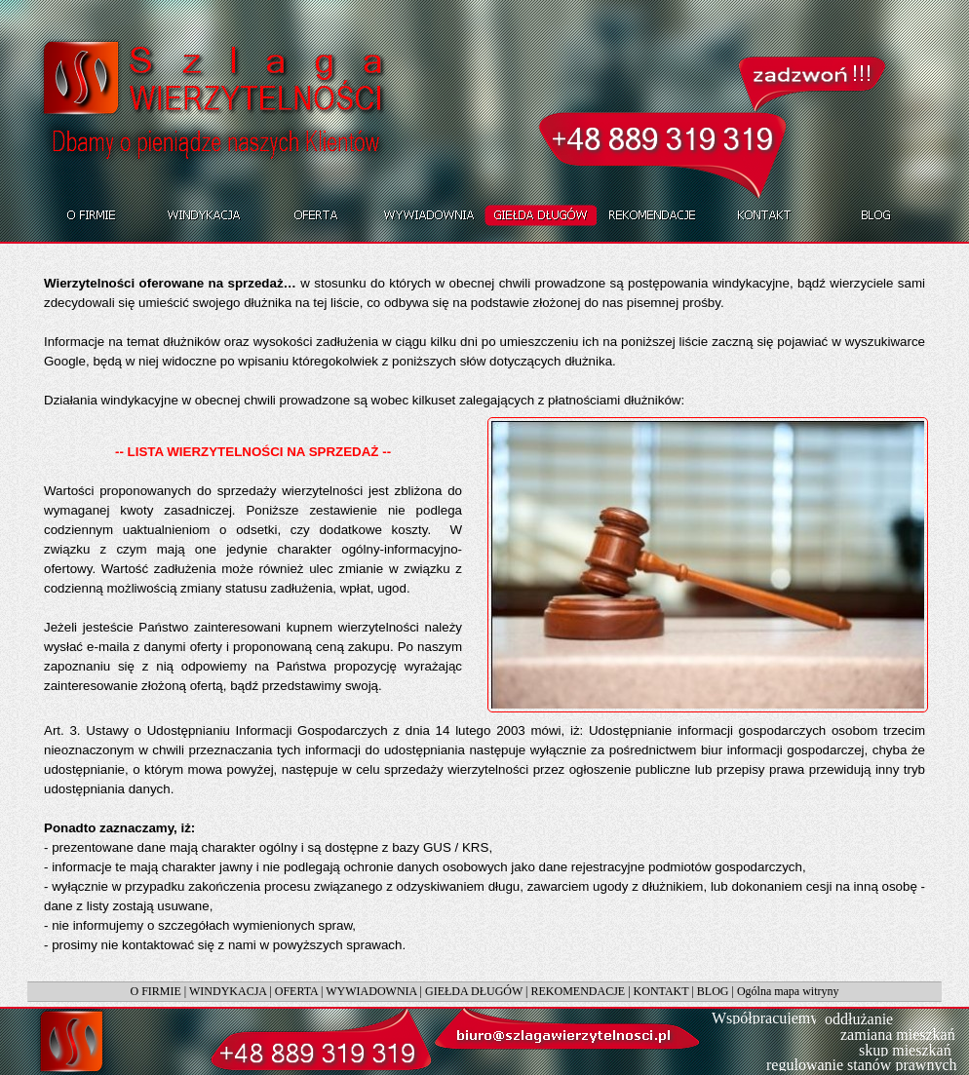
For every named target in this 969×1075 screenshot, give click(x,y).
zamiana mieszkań (897, 1034)
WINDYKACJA (227, 991)
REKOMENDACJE (578, 991)
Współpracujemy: (767, 1018)
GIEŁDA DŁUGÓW (474, 991)
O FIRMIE (155, 991)
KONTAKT (661, 991)
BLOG (713, 991)
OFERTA (296, 991)
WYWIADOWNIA (371, 991)
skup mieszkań (905, 1050)
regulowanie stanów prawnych (861, 1064)
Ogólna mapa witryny (788, 991)
